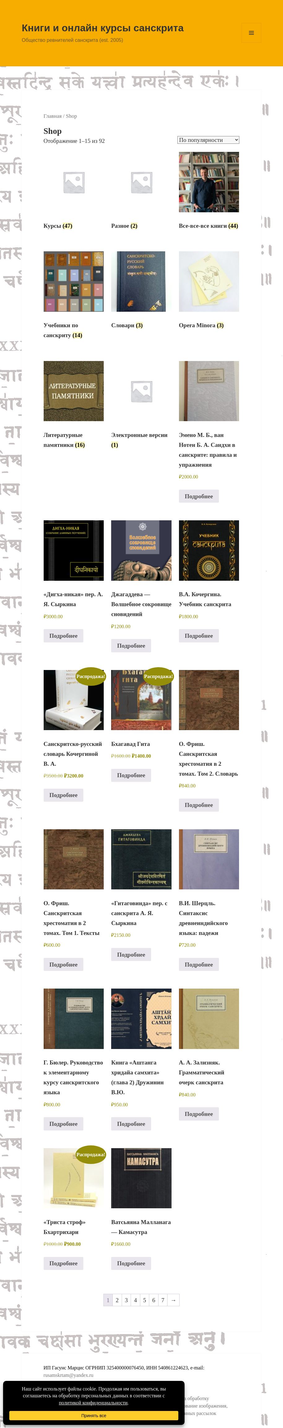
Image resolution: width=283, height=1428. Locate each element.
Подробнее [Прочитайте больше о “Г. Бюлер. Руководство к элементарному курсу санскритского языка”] (64, 1124)
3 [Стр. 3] (126, 1300)
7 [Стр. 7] (162, 1300)
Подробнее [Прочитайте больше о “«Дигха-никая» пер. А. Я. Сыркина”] (64, 635)
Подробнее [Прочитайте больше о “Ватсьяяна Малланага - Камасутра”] (131, 1263)
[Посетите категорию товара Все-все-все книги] (209, 193)
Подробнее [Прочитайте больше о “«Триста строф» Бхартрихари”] (64, 1263)
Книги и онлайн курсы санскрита (103, 27)
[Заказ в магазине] (208, 140)
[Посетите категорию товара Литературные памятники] (74, 407)
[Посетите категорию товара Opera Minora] (209, 292)
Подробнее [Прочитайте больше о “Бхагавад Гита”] (131, 775)
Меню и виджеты (251, 42)
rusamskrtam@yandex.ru (69, 1375)
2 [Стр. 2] (117, 1300)
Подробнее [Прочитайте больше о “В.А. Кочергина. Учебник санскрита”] (199, 635)
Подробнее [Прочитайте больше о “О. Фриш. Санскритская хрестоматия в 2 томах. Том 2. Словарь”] (199, 805)
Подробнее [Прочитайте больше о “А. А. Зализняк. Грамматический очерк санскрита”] (199, 1114)
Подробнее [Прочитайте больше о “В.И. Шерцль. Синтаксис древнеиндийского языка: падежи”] (199, 964)
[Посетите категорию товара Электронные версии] (141, 407)
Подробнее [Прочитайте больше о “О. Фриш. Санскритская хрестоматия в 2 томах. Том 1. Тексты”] (64, 964)
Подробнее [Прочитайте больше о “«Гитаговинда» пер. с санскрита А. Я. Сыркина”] (131, 954)
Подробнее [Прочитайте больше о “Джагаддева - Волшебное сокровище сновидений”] (131, 645)
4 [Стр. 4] (135, 1300)
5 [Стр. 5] (144, 1300)
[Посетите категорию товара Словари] (141, 292)
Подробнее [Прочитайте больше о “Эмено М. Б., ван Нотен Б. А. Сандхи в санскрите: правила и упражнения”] (199, 496)
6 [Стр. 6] (153, 1300)
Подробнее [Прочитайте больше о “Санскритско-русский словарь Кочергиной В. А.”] (64, 795)
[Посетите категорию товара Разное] (141, 193)
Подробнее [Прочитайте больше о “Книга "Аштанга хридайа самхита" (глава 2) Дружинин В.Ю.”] (131, 1124)
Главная (53, 116)
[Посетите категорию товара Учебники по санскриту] (74, 297)
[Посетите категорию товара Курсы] (74, 193)
